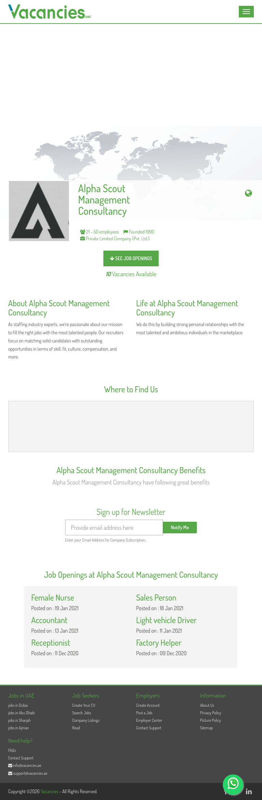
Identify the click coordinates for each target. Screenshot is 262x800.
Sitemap (206, 727)
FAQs (12, 750)
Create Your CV (84, 705)
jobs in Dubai (18, 705)
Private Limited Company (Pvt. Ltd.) (114, 238)
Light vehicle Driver (166, 620)
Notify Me (180, 527)
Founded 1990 (138, 232)
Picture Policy (210, 720)
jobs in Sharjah (19, 720)
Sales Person (156, 597)
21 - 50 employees (99, 232)
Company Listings (86, 720)
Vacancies (50, 791)
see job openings (131, 258)
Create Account (148, 705)
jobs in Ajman (18, 727)
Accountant (49, 620)
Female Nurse (52, 597)
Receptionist (50, 642)
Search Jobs (81, 712)
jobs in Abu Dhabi (21, 712)
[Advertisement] (131, 75)
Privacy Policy (210, 712)
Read (76, 727)
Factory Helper (158, 642)
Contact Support (148, 727)
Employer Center (149, 720)
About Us (207, 705)
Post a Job (144, 712)
